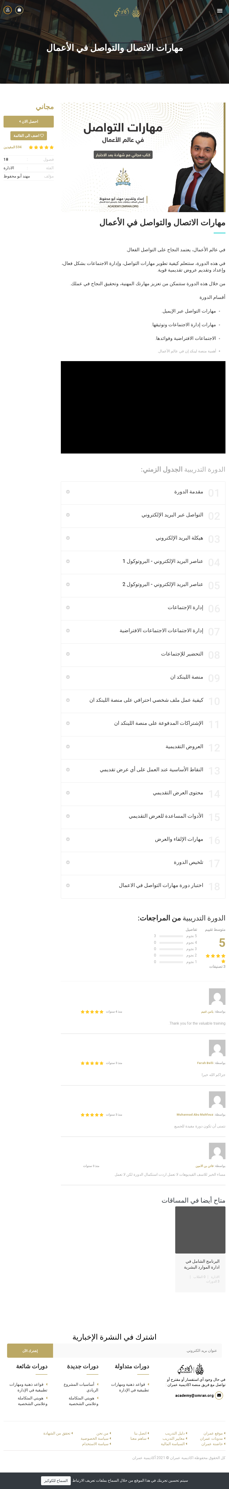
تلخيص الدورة (196, 882)
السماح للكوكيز (56, 1480)
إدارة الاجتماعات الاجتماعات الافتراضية (169, 639)
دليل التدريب (175, 1453)
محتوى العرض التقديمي (186, 809)
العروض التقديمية (192, 760)
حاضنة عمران (212, 1464)
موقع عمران (213, 1453)
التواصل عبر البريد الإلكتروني (180, 518)
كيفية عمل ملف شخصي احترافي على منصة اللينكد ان (154, 712)
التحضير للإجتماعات (190, 663)
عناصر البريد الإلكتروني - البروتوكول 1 (170, 566)
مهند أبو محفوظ (17, 176)
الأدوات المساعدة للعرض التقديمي (174, 833)
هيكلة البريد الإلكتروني (187, 542)
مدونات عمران (211, 1458)
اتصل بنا (140, 1453)
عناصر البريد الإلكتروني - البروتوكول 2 (170, 591)
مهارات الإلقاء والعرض (187, 858)
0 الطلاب (199, 1297)
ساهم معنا (138, 1458)
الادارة (215, 1297)
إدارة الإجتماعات (193, 615)
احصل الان (28, 121)
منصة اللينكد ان (194, 688)
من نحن (102, 1453)
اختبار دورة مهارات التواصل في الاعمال (169, 906)
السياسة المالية (173, 1464)
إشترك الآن (30, 1371)
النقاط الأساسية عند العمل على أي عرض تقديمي (159, 785)
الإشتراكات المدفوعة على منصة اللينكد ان (166, 736)
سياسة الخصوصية (94, 1458)
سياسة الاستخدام (95, 1464)
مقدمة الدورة (196, 493)
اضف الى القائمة (28, 135)
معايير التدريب (173, 1458)
